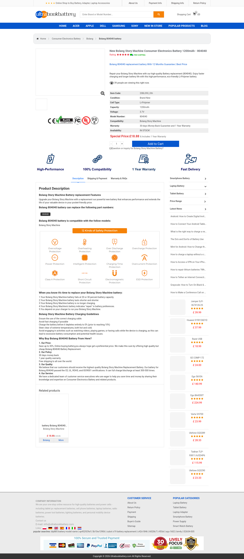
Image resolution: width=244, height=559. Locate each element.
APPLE (90, 25)
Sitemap (131, 526)
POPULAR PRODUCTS (182, 25)
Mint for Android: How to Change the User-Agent (188, 247)
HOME (62, 25)
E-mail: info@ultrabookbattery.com (55, 524)
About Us (133, 3)
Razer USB (197, 339)
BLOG (204, 25)
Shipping (131, 517)
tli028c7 (153, 531)
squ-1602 (170, 531)
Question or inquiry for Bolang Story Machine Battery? (137, 148)
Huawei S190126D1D (197, 320)
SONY (134, 25)
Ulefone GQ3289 (197, 433)
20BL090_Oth (146, 93)
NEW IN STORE (153, 25)
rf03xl (161, 531)
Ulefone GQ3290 (197, 470)
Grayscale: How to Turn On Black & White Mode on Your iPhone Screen (188, 285)
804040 (45, 214)
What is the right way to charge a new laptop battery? (188, 231)
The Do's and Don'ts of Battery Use (187, 239)
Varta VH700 (197, 414)
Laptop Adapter (180, 512)
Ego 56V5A (197, 376)
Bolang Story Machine (53, 429)
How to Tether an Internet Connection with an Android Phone (188, 277)
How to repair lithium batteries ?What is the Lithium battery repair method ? (188, 269)
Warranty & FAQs (119, 178)
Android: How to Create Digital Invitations (188, 216)
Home (43, 38)
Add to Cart (155, 144)
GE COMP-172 (197, 357)
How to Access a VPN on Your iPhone (188, 262)
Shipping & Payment (97, 178)
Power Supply (179, 521)
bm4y (179, 531)
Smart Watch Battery (183, 526)
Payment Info (155, 3)
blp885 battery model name (64, 531)
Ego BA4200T (197, 395)
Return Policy (199, 3)
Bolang (89, 38)
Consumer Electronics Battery (66, 38)
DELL (103, 25)
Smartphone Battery (182, 517)
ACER (76, 25)
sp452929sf (85, 531)
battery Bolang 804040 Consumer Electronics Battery (53, 425)
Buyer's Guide (134, 521)
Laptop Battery (180, 503)
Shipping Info (177, 3)
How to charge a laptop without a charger (188, 254)
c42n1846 (143, 531)
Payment (131, 512)
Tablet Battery (179, 507)
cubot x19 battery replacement (121, 531)
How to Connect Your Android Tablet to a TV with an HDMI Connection (188, 224)
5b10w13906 (98, 531)
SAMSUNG (118, 25)
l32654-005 (188, 531)
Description (78, 178)
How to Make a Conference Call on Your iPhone (188, 292)
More (61, 440)
